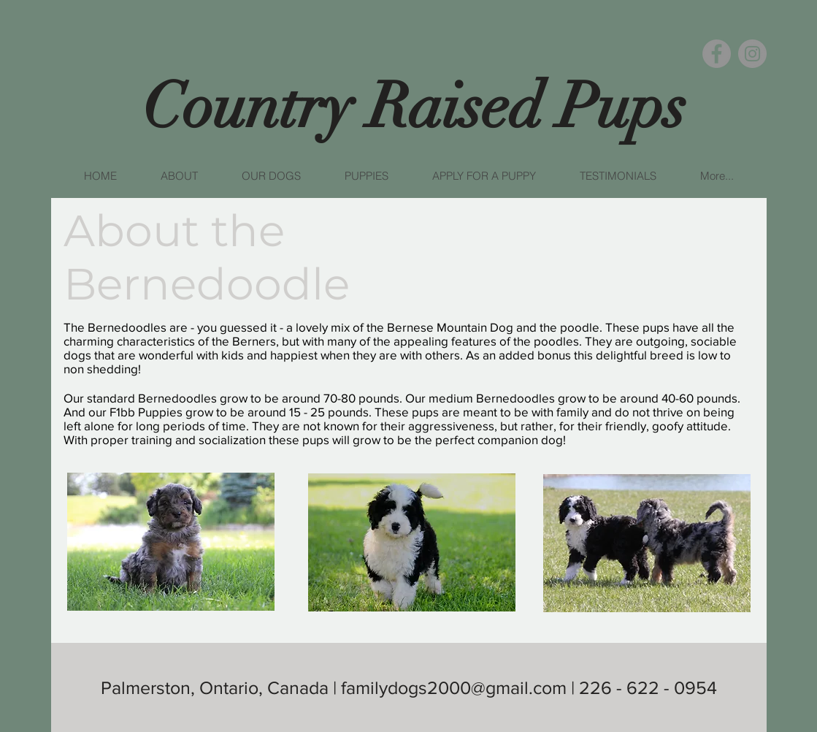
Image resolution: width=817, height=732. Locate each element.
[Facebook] (716, 53)
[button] (178, 176)
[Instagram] (752, 53)
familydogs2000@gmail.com (454, 687)
